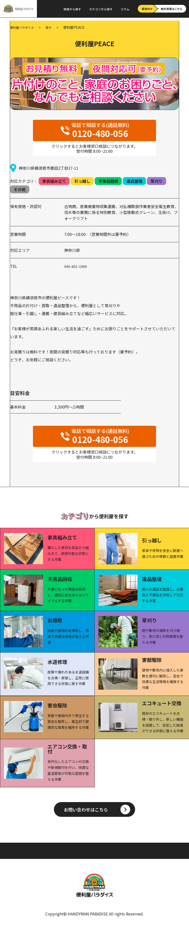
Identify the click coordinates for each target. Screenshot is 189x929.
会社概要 (158, 850)
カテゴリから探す (101, 9)
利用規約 (100, 850)
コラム (125, 9)
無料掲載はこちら (107, 854)
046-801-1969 (76, 266)
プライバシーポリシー (128, 850)
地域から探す (72, 9)
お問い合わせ (78, 854)
